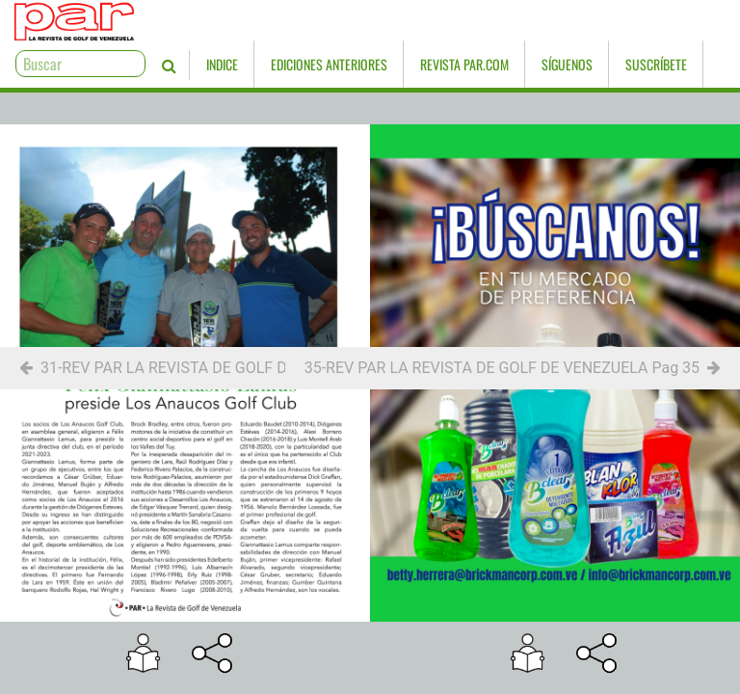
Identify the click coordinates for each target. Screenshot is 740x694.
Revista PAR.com (396, 64)
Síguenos (498, 64)
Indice (154, 64)
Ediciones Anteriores (260, 64)
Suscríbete (588, 64)
